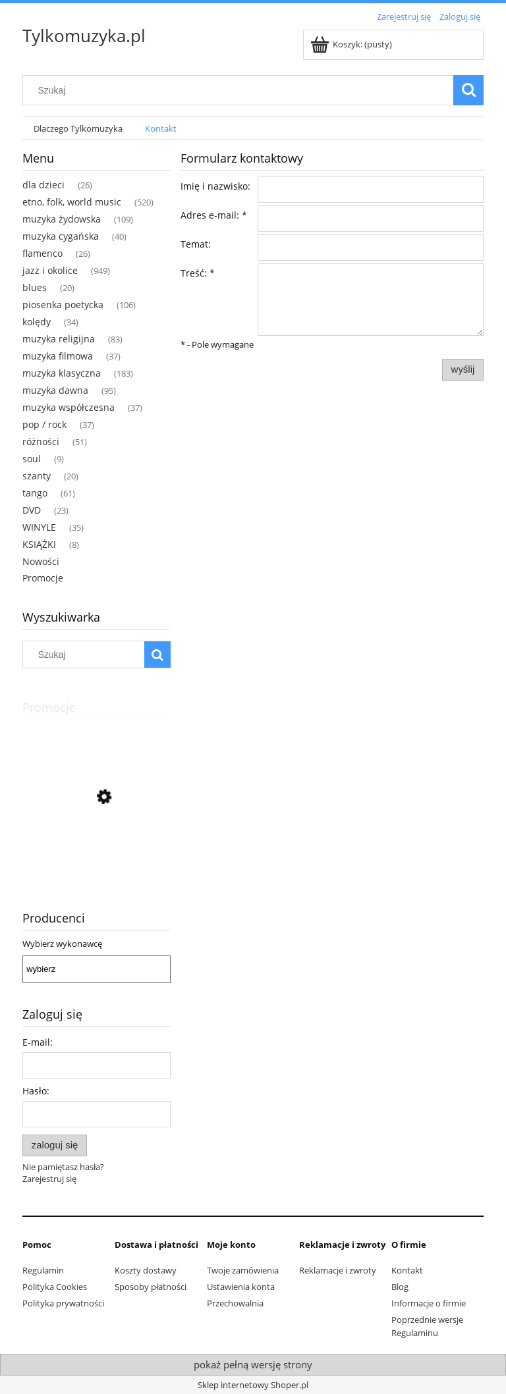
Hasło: (35, 1091)
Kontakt (407, 1270)
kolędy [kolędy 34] (36, 321)
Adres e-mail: (214, 215)
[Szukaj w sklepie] (241, 90)
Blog (399, 1287)
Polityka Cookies (54, 1287)
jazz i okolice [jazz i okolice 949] (50, 270)
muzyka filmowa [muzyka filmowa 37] (57, 356)
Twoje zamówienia (243, 1270)
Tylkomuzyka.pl (84, 35)
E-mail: (37, 1042)
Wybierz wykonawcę (62, 943)
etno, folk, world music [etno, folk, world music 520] (71, 202)
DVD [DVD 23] (31, 510)
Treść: (198, 273)
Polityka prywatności (63, 1303)
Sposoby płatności (150, 1287)
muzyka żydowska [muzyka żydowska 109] (61, 219)
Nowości (40, 561)
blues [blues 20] (34, 287)
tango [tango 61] (34, 493)
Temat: (196, 244)
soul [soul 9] (31, 458)
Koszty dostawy (146, 1270)
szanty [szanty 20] (36, 475)
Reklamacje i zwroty (337, 1270)
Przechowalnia (235, 1303)
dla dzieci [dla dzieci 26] (43, 184)
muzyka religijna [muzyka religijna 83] (58, 339)
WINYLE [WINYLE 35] (39, 527)
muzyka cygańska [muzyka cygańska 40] (60, 236)
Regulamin (43, 1270)
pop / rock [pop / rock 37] (44, 424)
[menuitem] (78, 128)
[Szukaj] (468, 90)
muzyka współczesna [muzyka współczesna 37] (68, 407)
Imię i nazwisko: (215, 186)
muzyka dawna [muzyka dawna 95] (55, 390)
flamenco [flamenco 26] (42, 253)
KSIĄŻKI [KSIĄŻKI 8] (39, 544)
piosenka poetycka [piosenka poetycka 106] (62, 304)
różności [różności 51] (40, 441)
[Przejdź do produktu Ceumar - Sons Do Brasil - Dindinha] (96, 856)
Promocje (42, 578)
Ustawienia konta (241, 1287)
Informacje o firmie (428, 1303)
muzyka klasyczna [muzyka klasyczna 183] (61, 373)
